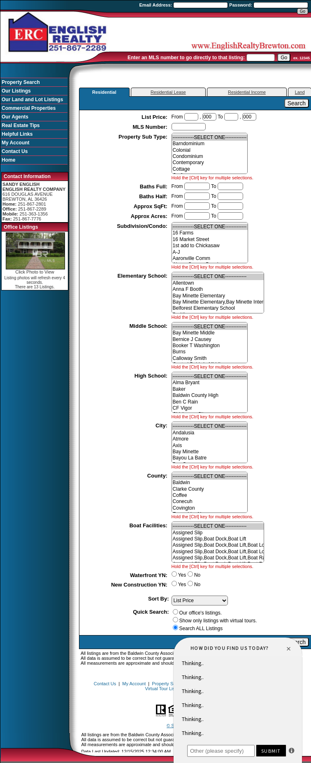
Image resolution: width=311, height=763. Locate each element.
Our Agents (15, 117)
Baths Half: (154, 196)
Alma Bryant (210, 383)
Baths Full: (154, 186)
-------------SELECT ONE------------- (210, 138)
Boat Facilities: (149, 525)
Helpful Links (17, 134)
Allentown (218, 283)
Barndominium (210, 144)
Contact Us (15, 151)
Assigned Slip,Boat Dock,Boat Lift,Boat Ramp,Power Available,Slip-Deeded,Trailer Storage (218, 558)
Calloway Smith (210, 358)
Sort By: (158, 599)
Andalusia (210, 433)
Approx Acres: (150, 216)
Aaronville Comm (210, 258)
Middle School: (149, 326)
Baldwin (210, 483)
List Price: (155, 117)
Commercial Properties (29, 108)
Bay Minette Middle (210, 333)
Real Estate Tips (20, 125)
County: (158, 476)
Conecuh (210, 502)
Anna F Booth (218, 289)
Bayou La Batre (210, 458)
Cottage (210, 169)
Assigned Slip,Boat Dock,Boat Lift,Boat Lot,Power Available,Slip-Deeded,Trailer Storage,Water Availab (218, 552)
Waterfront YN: (149, 575)
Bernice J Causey (210, 339)
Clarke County (210, 489)
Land (300, 92)
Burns (210, 352)
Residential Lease (168, 92)
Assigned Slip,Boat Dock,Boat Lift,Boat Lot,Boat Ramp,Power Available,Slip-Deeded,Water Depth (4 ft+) (218, 545)
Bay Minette (210, 452)
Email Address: (156, 4)
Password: (241, 4)
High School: (152, 376)
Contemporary (210, 163)
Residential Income (247, 92)
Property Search (21, 82)
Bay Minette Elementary (218, 296)
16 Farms (210, 233)
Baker (210, 389)
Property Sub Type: (143, 137)
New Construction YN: (140, 585)
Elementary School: (143, 276)
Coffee (210, 495)
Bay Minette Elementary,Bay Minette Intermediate (218, 302)
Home (8, 160)
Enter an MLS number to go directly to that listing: (186, 57)
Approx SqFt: (151, 206)
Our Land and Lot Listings (32, 99)
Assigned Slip (218, 533)
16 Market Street (210, 240)
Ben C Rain (210, 402)
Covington (210, 508)
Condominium (210, 156)
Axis (210, 446)
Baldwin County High (210, 395)
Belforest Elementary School (218, 308)
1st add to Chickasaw (210, 246)
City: (162, 425)
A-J (210, 252)
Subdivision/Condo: (143, 226)
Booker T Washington (210, 346)
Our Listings (16, 91)
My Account (16, 143)
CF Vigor (210, 408)
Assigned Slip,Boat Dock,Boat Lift (218, 539)
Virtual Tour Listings (165, 688)
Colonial (210, 150)
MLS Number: (150, 127)
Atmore (210, 439)
